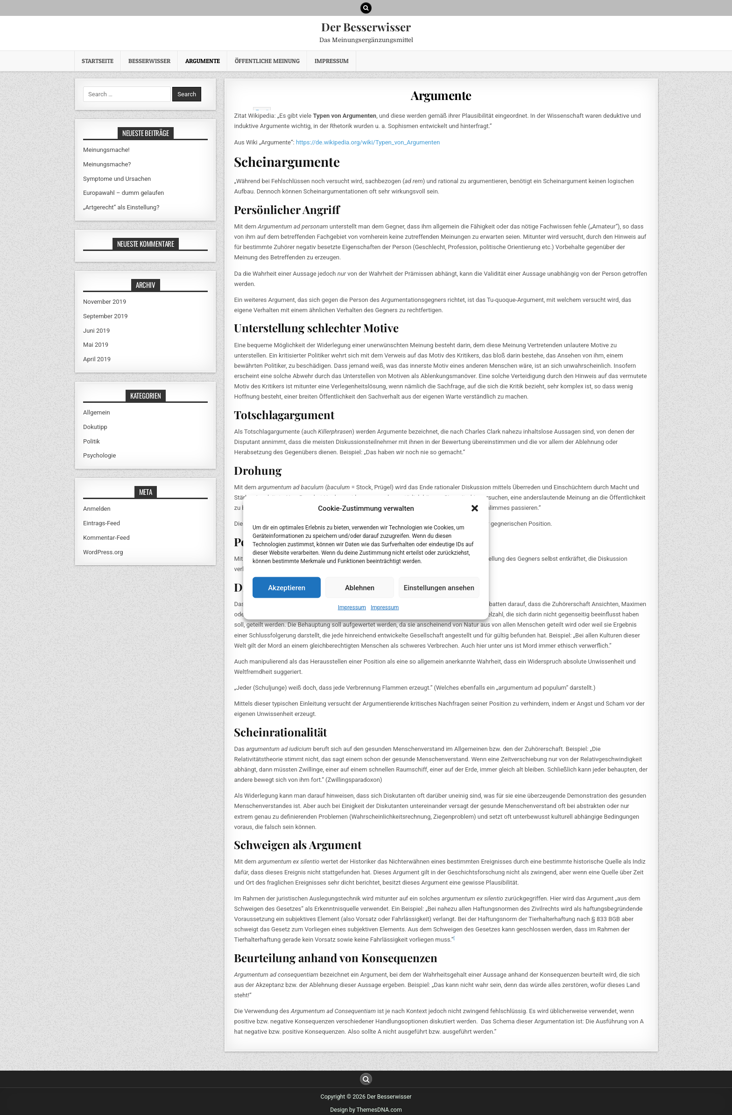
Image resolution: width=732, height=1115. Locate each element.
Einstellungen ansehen (439, 587)
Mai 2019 (95, 344)
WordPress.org (103, 552)
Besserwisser (149, 60)
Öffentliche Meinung (267, 60)
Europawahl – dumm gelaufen (123, 192)
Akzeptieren (286, 587)
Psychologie (99, 455)
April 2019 (97, 359)
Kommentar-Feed (106, 537)
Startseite (97, 60)
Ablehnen (359, 587)
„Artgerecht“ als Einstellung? (121, 207)
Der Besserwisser (366, 26)
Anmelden (97, 508)
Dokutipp (95, 426)
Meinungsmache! (106, 149)
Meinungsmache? (107, 164)
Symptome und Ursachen (117, 178)
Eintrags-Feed (101, 523)
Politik (91, 441)
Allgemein (96, 412)
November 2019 (104, 301)
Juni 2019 (96, 330)
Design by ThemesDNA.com (365, 1106)
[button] (474, 508)
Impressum (352, 607)
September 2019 (105, 316)
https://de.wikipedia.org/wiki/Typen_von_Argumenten (368, 138)
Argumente (202, 60)
